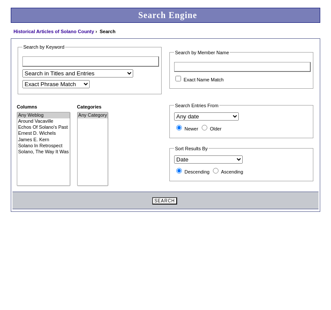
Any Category (93, 115)
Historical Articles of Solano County (53, 31)
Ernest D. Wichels (43, 133)
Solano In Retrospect (43, 146)
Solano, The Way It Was (43, 152)
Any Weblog (43, 115)
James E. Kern (43, 140)
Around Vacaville (43, 121)
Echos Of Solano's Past (43, 127)
